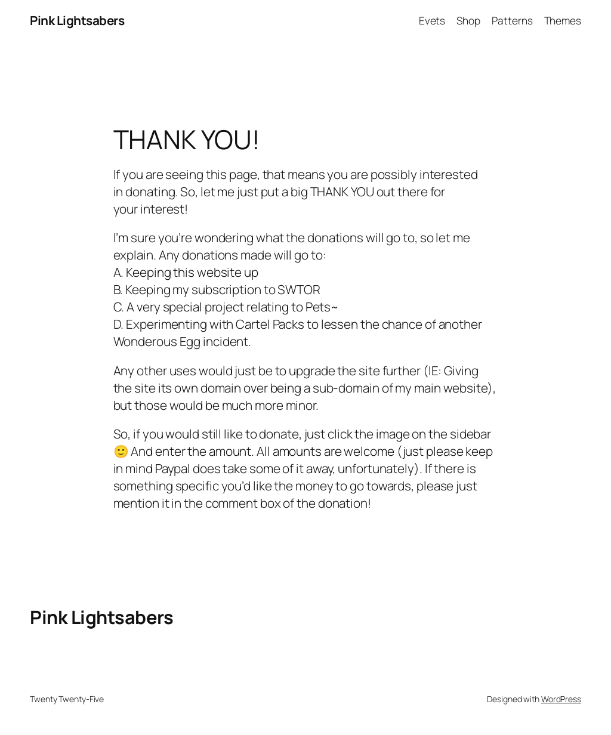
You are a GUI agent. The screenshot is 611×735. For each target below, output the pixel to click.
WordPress (561, 699)
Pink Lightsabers (77, 20)
